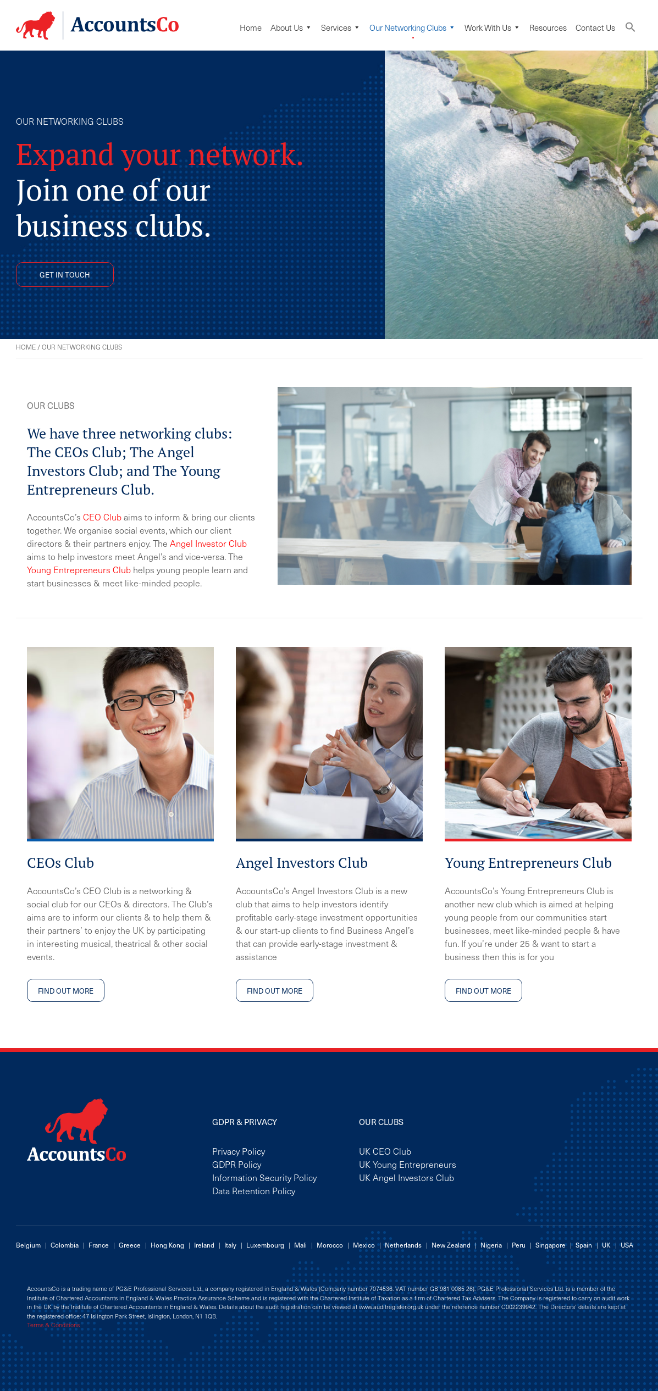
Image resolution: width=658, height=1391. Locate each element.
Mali (300, 1245)
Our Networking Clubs (412, 27)
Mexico (364, 1245)
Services (341, 27)
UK (606, 1245)
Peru (519, 1245)
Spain (584, 1245)
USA (627, 1245)
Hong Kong (167, 1245)
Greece (130, 1245)
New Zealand (451, 1245)
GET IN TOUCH (65, 274)
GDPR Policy (236, 1164)
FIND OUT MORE (65, 990)
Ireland (204, 1245)
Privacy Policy (238, 1150)
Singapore (550, 1245)
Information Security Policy (264, 1177)
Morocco (330, 1245)
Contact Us (595, 27)
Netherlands (403, 1245)
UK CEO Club (385, 1150)
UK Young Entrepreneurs (407, 1164)
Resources (548, 27)
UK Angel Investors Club (406, 1177)
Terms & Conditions (53, 1325)
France (99, 1245)
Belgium (28, 1245)
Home (251, 27)
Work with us (493, 27)
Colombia (65, 1245)
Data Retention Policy (253, 1190)
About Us (291, 27)
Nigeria (491, 1245)
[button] (630, 29)
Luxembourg (265, 1245)
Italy (230, 1245)
